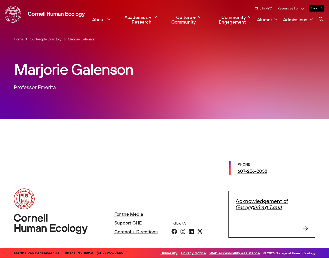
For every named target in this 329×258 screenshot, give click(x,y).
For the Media (128, 214)
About (98, 19)
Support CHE (128, 223)
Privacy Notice (193, 253)
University (169, 253)
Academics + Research (137, 19)
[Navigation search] (321, 19)
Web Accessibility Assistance (234, 253)
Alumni (264, 19)
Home (18, 39)
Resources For (288, 8)
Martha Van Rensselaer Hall (37, 253)
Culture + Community (183, 19)
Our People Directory (46, 39)
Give (314, 8)
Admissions (295, 19)
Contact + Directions (136, 231)
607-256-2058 (252, 172)
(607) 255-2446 (110, 253)
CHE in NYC (263, 8)
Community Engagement (232, 19)
